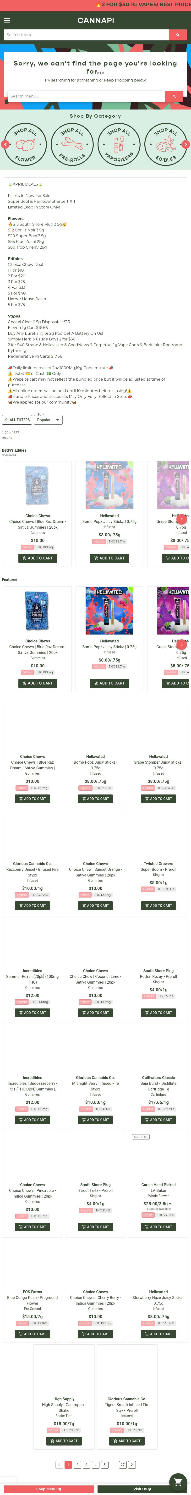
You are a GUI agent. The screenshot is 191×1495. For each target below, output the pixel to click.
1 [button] (68, 1428)
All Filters (17, 419)
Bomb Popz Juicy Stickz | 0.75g (109, 521)
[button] (7, 20)
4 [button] (95, 1428)
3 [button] (86, 1428)
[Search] (178, 34)
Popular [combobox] (44, 420)
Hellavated (109, 516)
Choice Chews (37, 516)
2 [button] (77, 1428)
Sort (41, 414)
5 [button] (104, 1428)
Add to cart (38, 558)
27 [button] (122, 1428)
